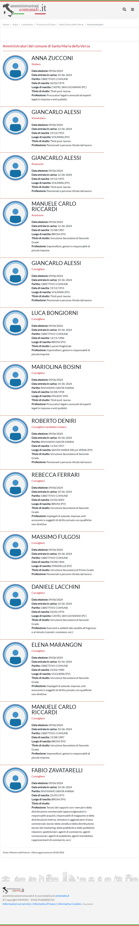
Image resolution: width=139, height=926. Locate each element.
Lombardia (27, 24)
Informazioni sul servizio (17, 903)
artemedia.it (62, 895)
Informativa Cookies (69, 903)
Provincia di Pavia (45, 24)
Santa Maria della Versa (71, 24)
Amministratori (95, 24)
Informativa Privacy (44, 903)
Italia (15, 24)
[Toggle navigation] (124, 9)
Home (6, 24)
